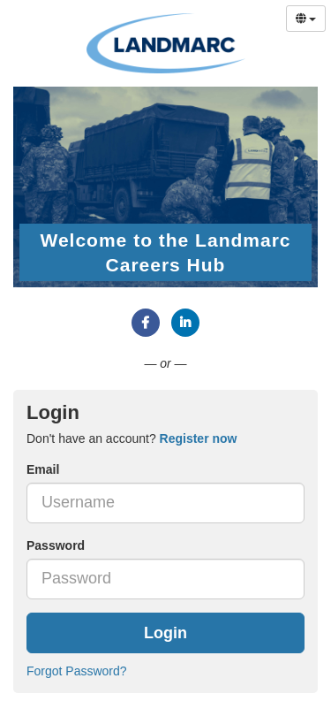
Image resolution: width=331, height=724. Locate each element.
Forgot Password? (76, 671)
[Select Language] (306, 18)
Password (55, 545)
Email (42, 469)
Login (165, 633)
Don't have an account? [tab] (131, 438)
